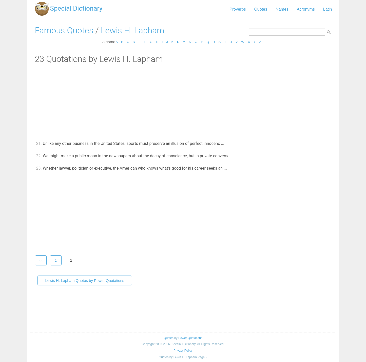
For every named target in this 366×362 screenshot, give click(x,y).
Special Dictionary (76, 8)
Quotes (260, 9)
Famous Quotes (64, 30)
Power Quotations (190, 338)
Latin (327, 9)
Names (282, 9)
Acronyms (306, 9)
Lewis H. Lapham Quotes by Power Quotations (84, 280)
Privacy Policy (183, 350)
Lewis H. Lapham (132, 30)
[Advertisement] (183, 101)
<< (41, 260)
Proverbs (237, 9)
